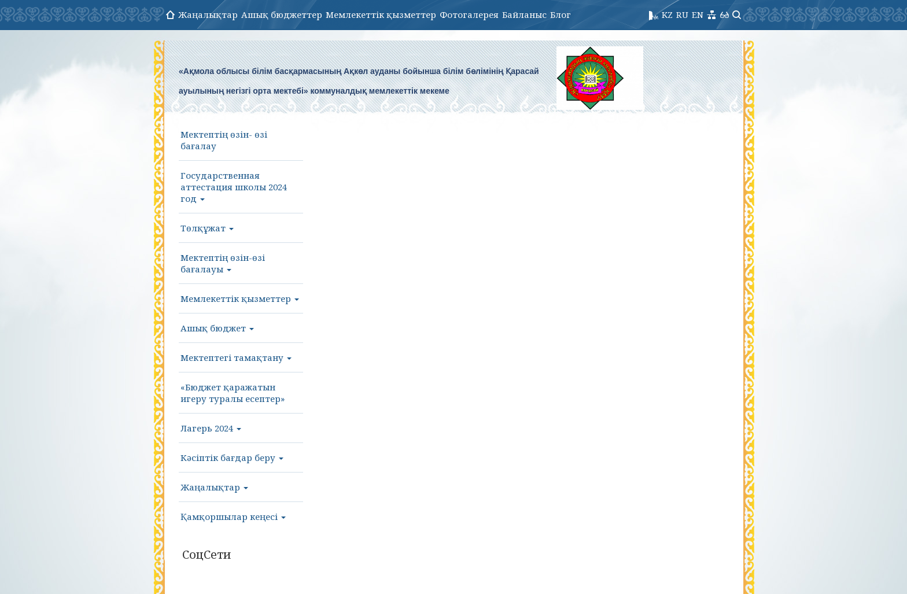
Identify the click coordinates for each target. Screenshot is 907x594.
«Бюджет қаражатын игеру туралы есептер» (232, 392)
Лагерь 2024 (210, 428)
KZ (667, 14)
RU (682, 14)
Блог (560, 14)
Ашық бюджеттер (281, 14)
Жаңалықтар (208, 14)
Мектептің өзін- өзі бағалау (223, 140)
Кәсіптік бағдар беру (231, 457)
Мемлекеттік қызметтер (381, 14)
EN (697, 14)
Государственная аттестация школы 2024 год (233, 186)
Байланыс (524, 14)
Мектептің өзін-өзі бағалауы (222, 263)
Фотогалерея (469, 14)
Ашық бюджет (217, 328)
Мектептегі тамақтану (236, 357)
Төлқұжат (207, 228)
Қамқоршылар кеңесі (233, 516)
